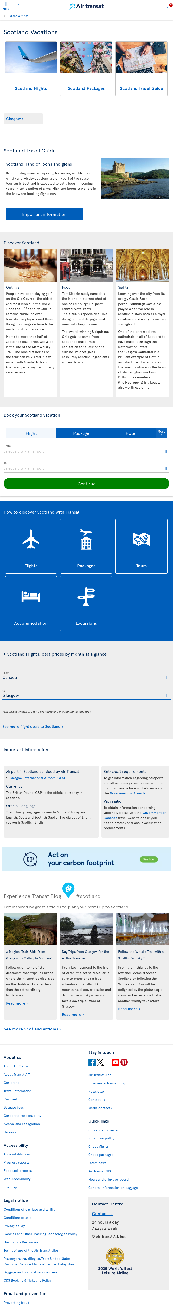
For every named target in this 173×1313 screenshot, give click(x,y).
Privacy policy (14, 1225)
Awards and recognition (22, 1123)
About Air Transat (17, 1066)
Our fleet (10, 1099)
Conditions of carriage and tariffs (29, 1209)
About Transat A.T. (17, 1074)
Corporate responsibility (22, 1115)
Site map (10, 1187)
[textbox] (86, 450)
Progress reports (16, 1162)
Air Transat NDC (100, 1171)
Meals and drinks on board (108, 1179)
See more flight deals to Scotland (31, 726)
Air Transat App (99, 1075)
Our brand (11, 1082)
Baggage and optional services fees (30, 1272)
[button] (31, 433)
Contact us (96, 1099)
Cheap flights (98, 1146)
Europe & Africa (18, 16)
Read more (15, 1003)
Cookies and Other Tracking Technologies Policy (40, 1234)
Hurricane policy (101, 1138)
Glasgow (13, 118)
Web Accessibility (17, 1178)
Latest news (97, 1163)
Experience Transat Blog (106, 1083)
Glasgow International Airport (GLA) (37, 778)
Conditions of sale (17, 1217)
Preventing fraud (16, 1302)
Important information (44, 214)
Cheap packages (100, 1154)
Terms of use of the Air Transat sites (31, 1250)
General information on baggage (113, 1187)
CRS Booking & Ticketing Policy (27, 1280)
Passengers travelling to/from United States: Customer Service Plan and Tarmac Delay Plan (39, 1261)
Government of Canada (127, 793)
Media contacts (100, 1107)
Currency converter (103, 1130)
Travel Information (18, 1090)
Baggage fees (14, 1107)
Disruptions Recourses (21, 1242)
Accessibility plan (17, 1154)
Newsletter (96, 1091)
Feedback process (18, 1170)
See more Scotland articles (31, 1029)
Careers (10, 1132)
